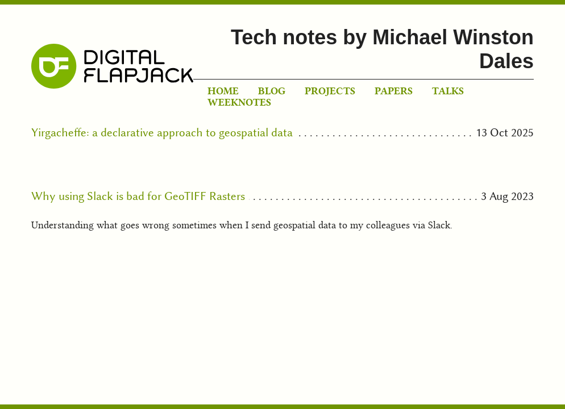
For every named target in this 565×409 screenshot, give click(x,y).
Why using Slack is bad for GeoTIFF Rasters (138, 196)
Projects (330, 91)
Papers (394, 91)
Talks (448, 91)
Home (223, 91)
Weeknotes (239, 102)
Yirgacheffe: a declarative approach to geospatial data (162, 132)
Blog (271, 91)
